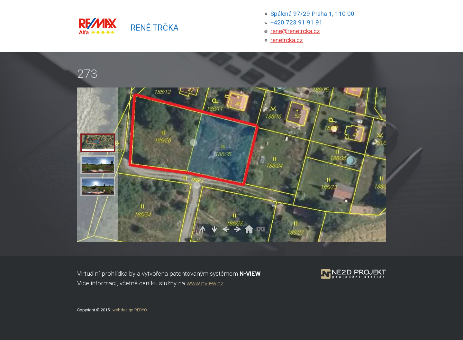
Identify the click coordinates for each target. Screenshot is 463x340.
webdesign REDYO (130, 310)
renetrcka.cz (286, 40)
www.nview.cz (204, 283)
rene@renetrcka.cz (295, 31)
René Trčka (154, 27)
